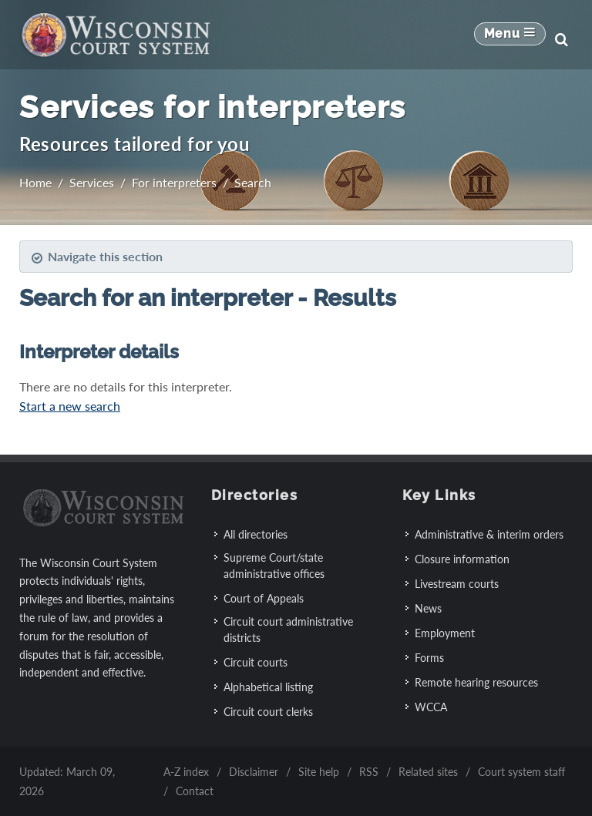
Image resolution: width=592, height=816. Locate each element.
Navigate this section (97, 256)
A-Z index (186, 771)
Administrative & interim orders (489, 534)
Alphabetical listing (268, 686)
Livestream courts (457, 583)
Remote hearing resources (476, 682)
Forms (429, 657)
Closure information (462, 559)
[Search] (561, 39)
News (428, 608)
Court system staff (521, 771)
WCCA (431, 707)
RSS (368, 771)
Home (35, 182)
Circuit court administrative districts (288, 629)
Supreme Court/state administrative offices (274, 565)
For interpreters (174, 182)
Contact (195, 791)
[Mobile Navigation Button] (510, 39)
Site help (318, 771)
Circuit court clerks (268, 711)
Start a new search (69, 405)
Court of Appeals (264, 598)
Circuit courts (256, 662)
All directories (256, 534)
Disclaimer (253, 771)
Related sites (428, 771)
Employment (445, 633)
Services (91, 182)
